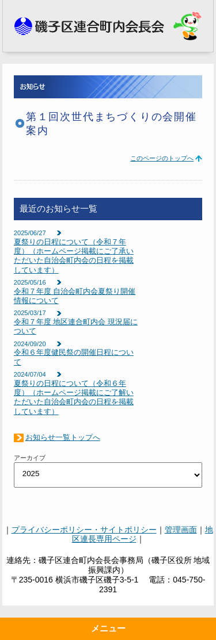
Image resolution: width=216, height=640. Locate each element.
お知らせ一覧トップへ (62, 438)
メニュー (108, 628)
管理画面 (181, 529)
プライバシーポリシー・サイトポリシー (84, 529)
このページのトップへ (162, 158)
